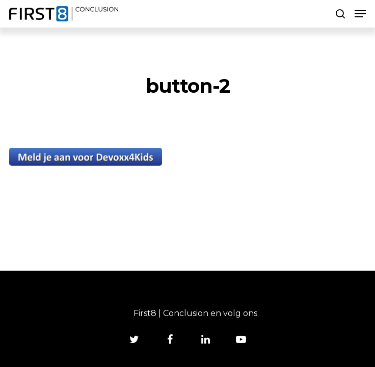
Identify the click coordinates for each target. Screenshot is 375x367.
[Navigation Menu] (360, 14)
